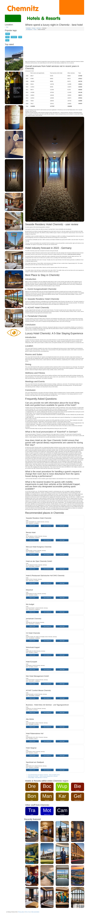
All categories (29, 29)
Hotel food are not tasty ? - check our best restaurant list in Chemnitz (43, 776)
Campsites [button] (14, 37)
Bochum (47, 790)
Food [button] (7, 40)
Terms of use (27, 911)
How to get (62, 525)
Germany (39, 28)
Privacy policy (21, 911)
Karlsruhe (62, 800)
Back (7, 27)
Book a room (32, 525)
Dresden (32, 790)
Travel (35, 29)
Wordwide (28, 28)
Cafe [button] (20, 37)
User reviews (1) (47, 525)
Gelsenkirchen (77, 800)
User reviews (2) (47, 540)
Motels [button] (7, 33)
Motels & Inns (47, 814)
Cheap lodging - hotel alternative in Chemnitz (37, 777)
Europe (33, 28)
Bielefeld (77, 790)
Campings (62, 814)
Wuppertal (62, 790)
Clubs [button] (7, 37)
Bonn (32, 800)
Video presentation (35, 911)
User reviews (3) (47, 626)
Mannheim (47, 800)
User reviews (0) (47, 568)
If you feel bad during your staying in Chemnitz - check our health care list (44, 774)
